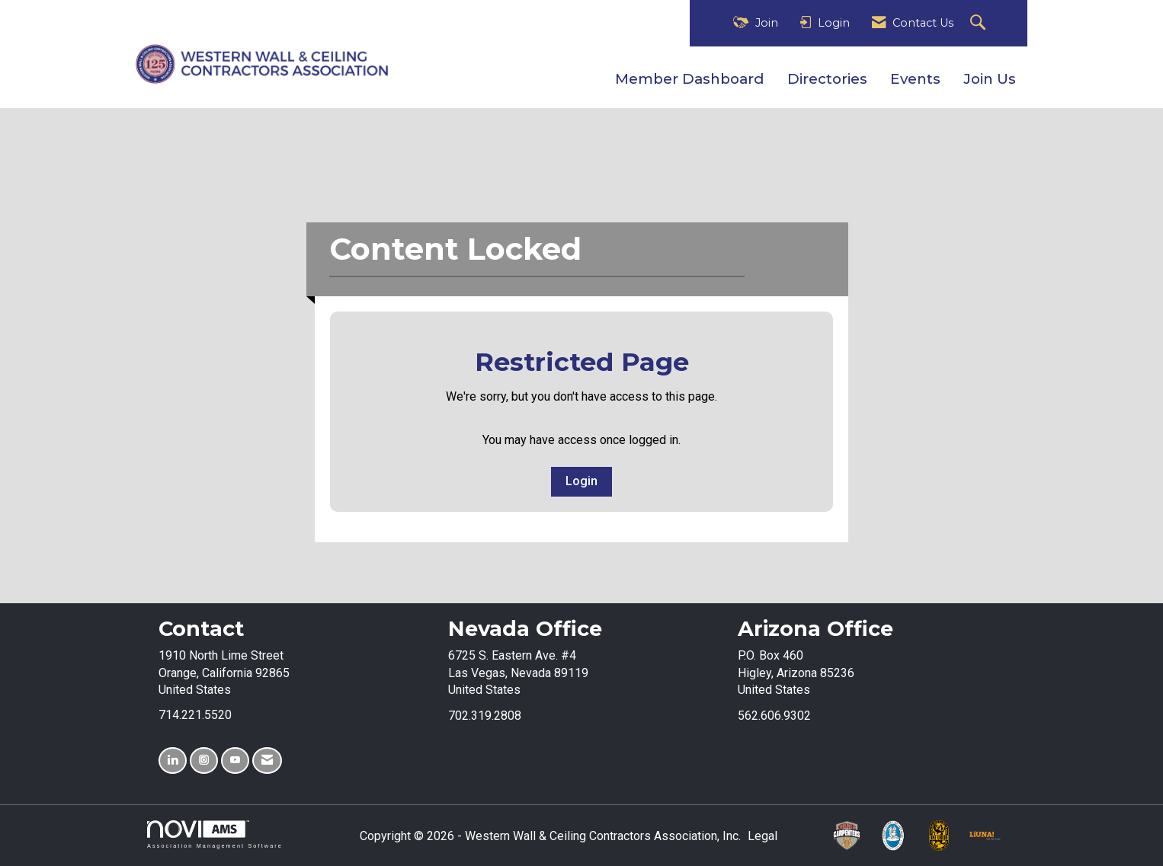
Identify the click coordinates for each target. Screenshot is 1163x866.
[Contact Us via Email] (267, 760)
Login (581, 481)
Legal (762, 836)
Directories (827, 79)
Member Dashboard (689, 79)
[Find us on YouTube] (235, 760)
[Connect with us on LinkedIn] (173, 760)
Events (915, 79)
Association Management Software (215, 834)
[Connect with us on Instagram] (204, 760)
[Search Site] (979, 23)
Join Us (989, 79)
